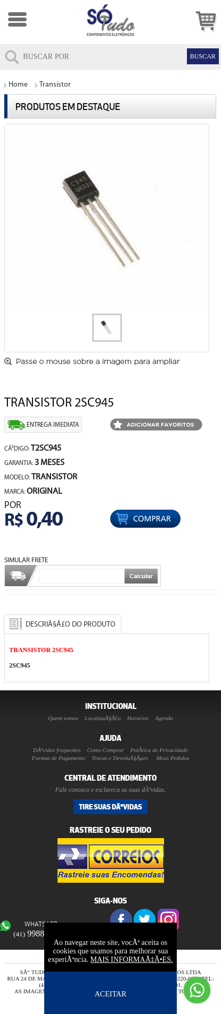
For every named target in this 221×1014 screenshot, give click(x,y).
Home (18, 85)
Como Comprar (105, 750)
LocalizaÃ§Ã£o (103, 718)
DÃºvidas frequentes (56, 750)
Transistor (55, 85)
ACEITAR (111, 994)
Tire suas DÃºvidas (110, 807)
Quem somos (63, 718)
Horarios (138, 718)
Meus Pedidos (172, 758)
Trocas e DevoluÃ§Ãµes (120, 758)
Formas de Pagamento (58, 758)
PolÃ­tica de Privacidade (159, 750)
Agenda (164, 718)
